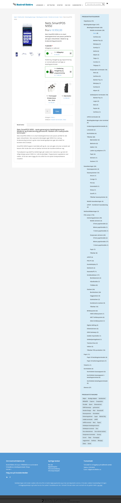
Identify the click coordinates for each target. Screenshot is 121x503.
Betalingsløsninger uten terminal (97, 120)
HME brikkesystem (96, 314)
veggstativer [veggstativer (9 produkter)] (86, 440)
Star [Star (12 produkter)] (97, 428)
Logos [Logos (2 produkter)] (96, 416)
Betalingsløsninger (30, 17)
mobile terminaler (56, 120)
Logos (95, 101)
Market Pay (97, 40)
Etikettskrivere (91, 329)
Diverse (86, 387)
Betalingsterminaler (42, 17)
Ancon (92, 176)
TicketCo (86, 365)
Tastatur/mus (91, 343)
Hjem (15, 17)
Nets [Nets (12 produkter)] (94, 422)
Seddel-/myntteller (93, 336)
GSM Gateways (92, 332)
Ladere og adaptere (96, 151)
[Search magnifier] (103, 4)
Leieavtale (90, 130)
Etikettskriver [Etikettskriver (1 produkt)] (98, 404)
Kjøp (57, 111)
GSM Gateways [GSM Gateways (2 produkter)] (87, 407)
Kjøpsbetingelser (52, 467)
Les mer (99, 485)
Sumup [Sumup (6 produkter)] (99, 434)
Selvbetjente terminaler (97, 95)
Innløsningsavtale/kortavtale (96, 126)
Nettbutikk (51, 5)
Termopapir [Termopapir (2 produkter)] (96, 437)
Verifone (96, 37)
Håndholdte (94, 282)
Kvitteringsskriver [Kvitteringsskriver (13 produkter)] (87, 416)
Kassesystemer (92, 173)
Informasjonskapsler (54, 471)
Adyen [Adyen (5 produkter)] (84, 398)
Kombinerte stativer (96, 303)
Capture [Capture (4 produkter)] (92, 401)
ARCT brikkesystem (96, 317)
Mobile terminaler (54, 17)
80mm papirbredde (99, 227)
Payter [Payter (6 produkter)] (99, 422)
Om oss (67, 5)
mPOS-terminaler (92, 117)
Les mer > (8, 469)
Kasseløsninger (88, 166)
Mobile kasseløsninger (94, 201)
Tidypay (95, 65)
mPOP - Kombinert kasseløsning (97, 205)
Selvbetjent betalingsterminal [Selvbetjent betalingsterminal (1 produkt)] (91, 425)
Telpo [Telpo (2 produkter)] (89, 437)
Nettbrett (90, 268)
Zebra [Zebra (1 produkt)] (84, 443)
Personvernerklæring (54, 469)
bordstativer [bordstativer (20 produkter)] (102, 398)
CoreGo (95, 62)
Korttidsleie (91, 133)
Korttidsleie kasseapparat (95, 372)
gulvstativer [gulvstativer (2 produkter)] (96, 407)
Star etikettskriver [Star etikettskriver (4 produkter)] (88, 431)
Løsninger (39, 5)
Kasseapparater (92, 169)
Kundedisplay (91, 264)
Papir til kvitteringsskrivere (95, 361)
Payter (95, 108)
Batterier (93, 143)
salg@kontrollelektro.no (94, 469)
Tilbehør (89, 137)
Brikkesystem (91, 311)
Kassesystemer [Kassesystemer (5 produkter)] (87, 413)
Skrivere (92, 158)
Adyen (95, 55)
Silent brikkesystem (96, 321)
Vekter (89, 347)
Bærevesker (94, 140)
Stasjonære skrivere (96, 235)
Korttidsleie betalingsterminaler (97, 381)
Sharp (92, 190)
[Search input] (94, 4)
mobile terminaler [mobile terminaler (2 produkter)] (87, 419)
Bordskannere (94, 278)
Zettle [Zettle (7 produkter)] (89, 443)
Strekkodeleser (92, 275)
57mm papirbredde (99, 224)
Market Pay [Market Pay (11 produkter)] (102, 416)
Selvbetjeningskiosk (93, 339)
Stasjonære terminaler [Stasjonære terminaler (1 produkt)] (89, 434)
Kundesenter (77, 5)
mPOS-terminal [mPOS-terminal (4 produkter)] (87, 422)
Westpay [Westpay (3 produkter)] (100, 440)
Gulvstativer (94, 299)
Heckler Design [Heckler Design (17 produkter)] (87, 410)
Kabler (92, 147)
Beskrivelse (20, 125)
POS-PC (89, 261)
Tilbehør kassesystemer (97, 197)
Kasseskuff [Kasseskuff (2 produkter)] (100, 410)
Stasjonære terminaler (97, 70)
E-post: (86, 469)
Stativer (92, 161)
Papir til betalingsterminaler (96, 357)
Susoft (92, 193)
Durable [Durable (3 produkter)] (85, 404)
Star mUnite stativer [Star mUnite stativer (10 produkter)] (100, 431)
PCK (91, 183)
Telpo (95, 58)
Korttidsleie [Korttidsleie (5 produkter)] (96, 413)
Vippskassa (87, 21)
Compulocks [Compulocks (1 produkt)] (99, 401)
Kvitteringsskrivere (93, 218)
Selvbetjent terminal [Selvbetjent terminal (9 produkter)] (88, 428)
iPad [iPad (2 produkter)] (94, 410)
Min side (50, 465)
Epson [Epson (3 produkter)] (90, 404)
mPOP (89, 257)
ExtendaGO (93, 186)
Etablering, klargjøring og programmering (70, 72)
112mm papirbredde (99, 231)
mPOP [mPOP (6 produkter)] (96, 419)
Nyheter (60, 5)
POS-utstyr (87, 215)
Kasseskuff (90, 271)
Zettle (95, 51)
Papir (91, 154)
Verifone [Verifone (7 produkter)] (93, 440)
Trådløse (93, 285)
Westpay (96, 44)
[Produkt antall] (48, 111)
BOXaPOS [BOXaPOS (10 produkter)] (85, 401)
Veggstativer (94, 296)
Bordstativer (94, 292)
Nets (61, 17)
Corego (92, 179)
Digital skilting (91, 325)
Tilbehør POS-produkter (94, 350)
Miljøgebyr (70, 53)
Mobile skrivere (95, 221)
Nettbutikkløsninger (90, 211)
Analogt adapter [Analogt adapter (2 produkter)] (92, 398)
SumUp (95, 48)
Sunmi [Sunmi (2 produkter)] (84, 437)
